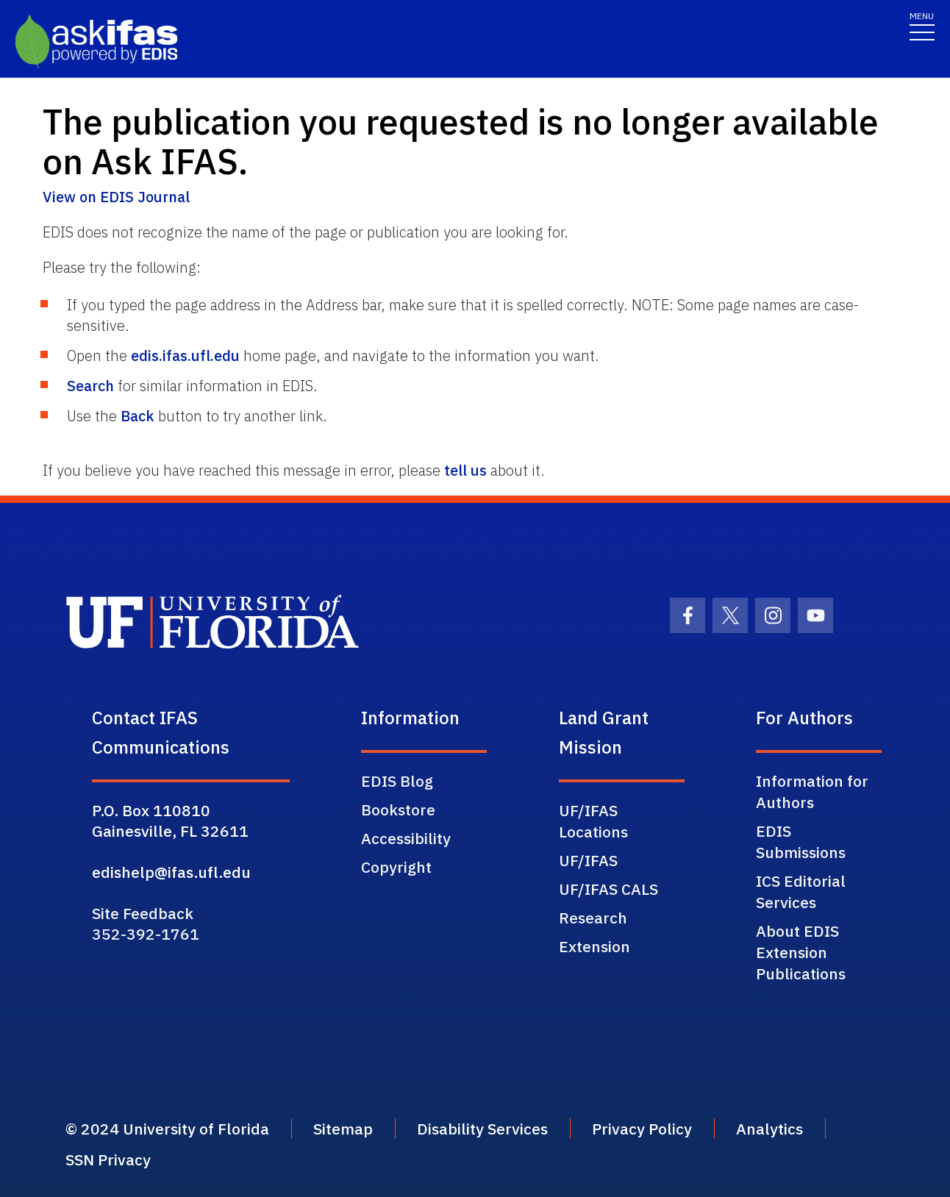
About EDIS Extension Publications (801, 952)
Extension (594, 946)
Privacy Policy (642, 1128)
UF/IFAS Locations (593, 821)
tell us (465, 470)
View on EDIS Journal (116, 197)
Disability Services (482, 1128)
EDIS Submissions (801, 841)
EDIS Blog (397, 781)
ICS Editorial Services (801, 891)
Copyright (396, 867)
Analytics (769, 1128)
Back (137, 416)
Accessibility (406, 838)
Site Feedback (142, 913)
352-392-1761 (145, 933)
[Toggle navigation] (922, 25)
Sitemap (343, 1128)
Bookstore (398, 809)
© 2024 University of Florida (167, 1128)
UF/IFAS (588, 860)
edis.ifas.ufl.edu (185, 355)
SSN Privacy (108, 1159)
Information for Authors (812, 791)
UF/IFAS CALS (608, 889)
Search (90, 386)
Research (593, 917)
